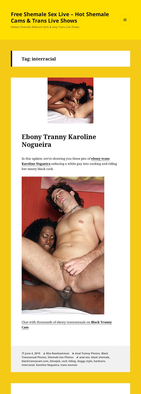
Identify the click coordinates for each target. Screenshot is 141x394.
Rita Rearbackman (57, 353)
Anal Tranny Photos (87, 353)
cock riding (69, 361)
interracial (28, 365)
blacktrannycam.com (35, 361)
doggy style (84, 361)
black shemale (100, 357)
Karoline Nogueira (47, 365)
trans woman (68, 365)
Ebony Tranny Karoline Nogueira (59, 140)
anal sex (84, 357)
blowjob (55, 361)
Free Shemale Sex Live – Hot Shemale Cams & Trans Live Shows (60, 17)
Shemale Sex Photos (60, 357)
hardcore (99, 361)
